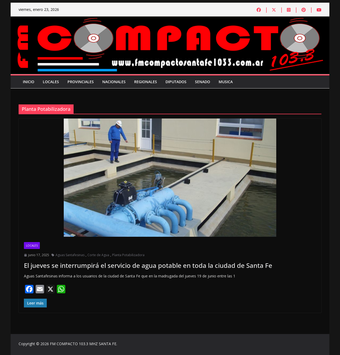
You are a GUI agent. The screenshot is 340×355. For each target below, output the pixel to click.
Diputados (175, 81)
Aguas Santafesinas (70, 255)
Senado (202, 81)
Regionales (145, 81)
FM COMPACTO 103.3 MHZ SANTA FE (83, 343)
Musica (226, 81)
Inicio (28, 81)
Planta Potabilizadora (128, 255)
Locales (51, 81)
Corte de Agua (98, 255)
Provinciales (80, 81)
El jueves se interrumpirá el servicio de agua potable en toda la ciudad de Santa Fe (148, 265)
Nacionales (114, 81)
